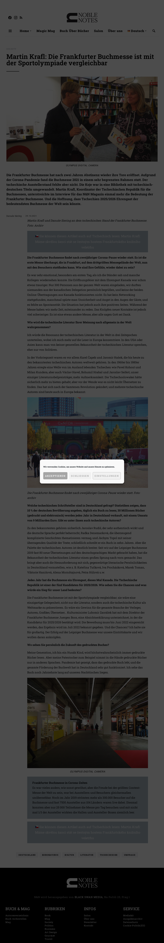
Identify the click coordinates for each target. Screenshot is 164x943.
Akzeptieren (55, 475)
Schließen (80, 475)
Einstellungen (106, 475)
